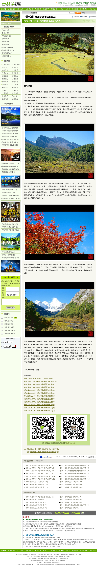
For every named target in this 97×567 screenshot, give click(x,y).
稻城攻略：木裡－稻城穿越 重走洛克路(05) (39, 396)
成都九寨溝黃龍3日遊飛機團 (11, 133)
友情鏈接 (71, 554)
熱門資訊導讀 (7, 321)
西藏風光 (15, 76)
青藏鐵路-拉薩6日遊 (8, 172)
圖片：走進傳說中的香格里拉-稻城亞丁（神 (74, 465)
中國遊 (61, 9)
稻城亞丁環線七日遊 (8, 255)
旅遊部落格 (84, 9)
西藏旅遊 (54, 9)
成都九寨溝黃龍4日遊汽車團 (11, 136)
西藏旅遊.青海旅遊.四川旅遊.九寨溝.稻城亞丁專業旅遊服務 (50, 558)
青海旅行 (15, 82)
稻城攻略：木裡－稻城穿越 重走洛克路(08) (39, 405)
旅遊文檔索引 (7, 324)
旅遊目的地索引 (8, 330)
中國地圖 (5, 93)
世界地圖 (5, 99)
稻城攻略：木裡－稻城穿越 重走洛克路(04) (39, 393)
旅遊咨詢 (93, 9)
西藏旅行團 (5, 30)
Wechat (72, 443)
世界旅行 (5, 96)
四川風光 (15, 84)
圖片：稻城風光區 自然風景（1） (71, 500)
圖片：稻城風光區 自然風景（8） (37, 508)
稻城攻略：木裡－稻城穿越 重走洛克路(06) (39, 399)
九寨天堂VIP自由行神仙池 (10, 230)
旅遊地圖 (15, 93)
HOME (60, 3)
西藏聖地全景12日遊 (8, 192)
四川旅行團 (5, 33)
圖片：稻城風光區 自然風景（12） (71, 484)
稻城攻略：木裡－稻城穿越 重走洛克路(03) (39, 390)
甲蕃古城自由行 (7, 53)
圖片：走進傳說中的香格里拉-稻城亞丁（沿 (40, 465)
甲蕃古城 (5, 73)
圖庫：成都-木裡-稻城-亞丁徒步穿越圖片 (38, 378)
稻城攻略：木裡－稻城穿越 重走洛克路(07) (39, 402)
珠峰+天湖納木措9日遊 (9, 190)
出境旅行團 (5, 44)
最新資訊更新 (9, 318)
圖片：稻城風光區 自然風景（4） (71, 502)
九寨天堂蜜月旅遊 (8, 50)
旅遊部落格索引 (8, 334)
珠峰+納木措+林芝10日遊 (10, 195)
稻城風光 (15, 87)
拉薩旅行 (5, 79)
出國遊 (68, 9)
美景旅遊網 (47, 562)
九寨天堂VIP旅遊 (7, 47)
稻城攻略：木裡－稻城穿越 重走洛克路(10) (39, 411)
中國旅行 (5, 90)
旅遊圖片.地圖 (7, 327)
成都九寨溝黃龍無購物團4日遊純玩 (13, 128)
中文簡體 (92, 16)
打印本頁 (75, 16)
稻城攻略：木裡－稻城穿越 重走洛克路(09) (39, 408)
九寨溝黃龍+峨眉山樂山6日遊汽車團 (14, 142)
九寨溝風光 (16, 64)
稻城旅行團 (5, 39)
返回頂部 (92, 457)
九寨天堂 (38, 9)
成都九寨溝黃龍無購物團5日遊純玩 (13, 131)
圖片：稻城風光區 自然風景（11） (37, 487)
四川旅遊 (20, 9)
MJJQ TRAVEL (83, 457)
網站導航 (79, 3)
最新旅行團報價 (9, 27)
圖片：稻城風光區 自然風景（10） (71, 487)
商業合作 (49, 554)
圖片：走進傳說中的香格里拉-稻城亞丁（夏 (74, 471)
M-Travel (76, 564)
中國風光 (15, 90)
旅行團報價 (11, 9)
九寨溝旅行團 (6, 36)
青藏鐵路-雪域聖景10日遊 (10, 163)
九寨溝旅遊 (29, 9)
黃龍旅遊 (15, 67)
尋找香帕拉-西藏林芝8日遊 (11, 198)
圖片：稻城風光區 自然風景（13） (37, 484)
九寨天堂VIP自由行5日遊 (10, 227)
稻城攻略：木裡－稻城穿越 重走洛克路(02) (39, 387)
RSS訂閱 (81, 13)
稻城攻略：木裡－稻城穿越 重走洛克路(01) (39, 384)
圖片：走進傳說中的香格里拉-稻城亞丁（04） (41, 476)
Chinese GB (66, 3)
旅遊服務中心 (6, 56)
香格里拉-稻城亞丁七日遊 (10, 258)
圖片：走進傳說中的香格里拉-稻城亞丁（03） (75, 476)
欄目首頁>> (40, 461)
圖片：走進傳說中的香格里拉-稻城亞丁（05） (75, 473)
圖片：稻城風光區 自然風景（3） (37, 502)
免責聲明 (33, 554)
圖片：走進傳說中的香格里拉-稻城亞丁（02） (41, 479)
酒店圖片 (15, 70)
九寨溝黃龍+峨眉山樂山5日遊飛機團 (14, 139)
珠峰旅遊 (15, 79)
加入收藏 (93, 3)
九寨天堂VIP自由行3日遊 (10, 224)
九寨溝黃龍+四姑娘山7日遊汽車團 (13, 145)
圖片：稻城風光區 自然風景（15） (37, 482)
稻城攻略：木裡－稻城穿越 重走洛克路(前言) (40, 381)
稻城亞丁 (46, 9)
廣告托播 (56, 554)
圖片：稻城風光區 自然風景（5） (71, 508)
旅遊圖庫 (75, 9)
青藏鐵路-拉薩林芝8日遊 (10, 166)
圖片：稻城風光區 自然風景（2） (37, 500)
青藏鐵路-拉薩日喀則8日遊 (11, 169)
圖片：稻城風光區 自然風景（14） (71, 482)
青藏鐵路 (5, 82)
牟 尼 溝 (4, 67)
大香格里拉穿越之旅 (8, 252)
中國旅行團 (5, 42)
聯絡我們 (86, 3)
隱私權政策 (41, 554)
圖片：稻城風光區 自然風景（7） (37, 505)
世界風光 (15, 99)
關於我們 (19, 554)
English (73, 3)
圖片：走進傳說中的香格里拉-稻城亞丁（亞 (40, 468)
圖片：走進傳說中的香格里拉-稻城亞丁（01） (75, 479)
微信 (67, 443)
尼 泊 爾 (14, 96)
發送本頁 (84, 16)
